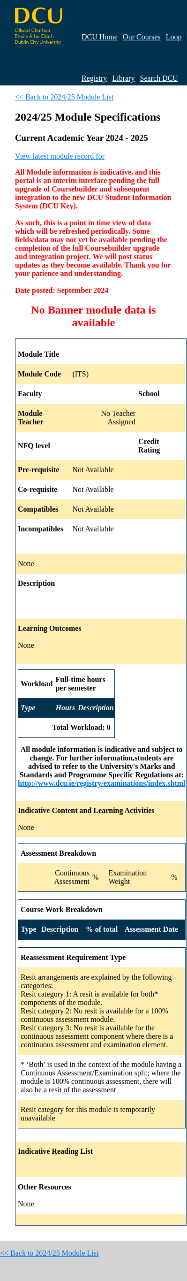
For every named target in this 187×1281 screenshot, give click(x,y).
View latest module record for (60, 156)
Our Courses (141, 37)
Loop (174, 37)
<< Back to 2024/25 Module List (64, 97)
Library (123, 78)
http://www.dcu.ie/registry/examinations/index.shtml (102, 783)
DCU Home (100, 37)
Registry (94, 78)
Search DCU (159, 78)
